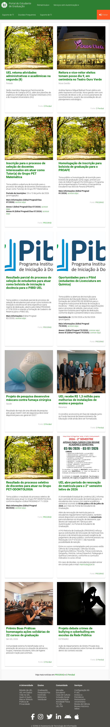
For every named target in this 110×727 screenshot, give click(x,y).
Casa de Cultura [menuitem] (63, 695)
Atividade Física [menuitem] (63, 702)
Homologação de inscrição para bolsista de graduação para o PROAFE (80, 166)
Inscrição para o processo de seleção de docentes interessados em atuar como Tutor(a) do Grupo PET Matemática (25, 170)
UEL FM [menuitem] (59, 706)
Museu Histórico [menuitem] (81, 706)
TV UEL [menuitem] (59, 704)
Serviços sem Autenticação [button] (66, 5)
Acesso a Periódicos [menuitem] (79, 696)
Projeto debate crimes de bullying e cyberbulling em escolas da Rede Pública (77, 632)
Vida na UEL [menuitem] (24, 695)
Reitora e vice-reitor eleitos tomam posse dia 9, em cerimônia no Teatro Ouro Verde (80, 76)
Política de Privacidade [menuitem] (24, 703)
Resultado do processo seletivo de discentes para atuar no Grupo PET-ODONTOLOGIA (28, 486)
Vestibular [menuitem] (42, 699)
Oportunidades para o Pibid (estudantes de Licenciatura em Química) (80, 281)
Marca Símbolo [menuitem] (26, 699)
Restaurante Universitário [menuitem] (80, 700)
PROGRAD (47, 223)
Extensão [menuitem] (42, 695)
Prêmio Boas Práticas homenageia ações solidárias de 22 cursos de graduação (28, 632)
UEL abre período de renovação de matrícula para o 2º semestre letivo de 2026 (80, 486)
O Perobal (48, 106)
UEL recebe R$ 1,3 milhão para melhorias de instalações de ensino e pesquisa (79, 400)
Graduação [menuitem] (43, 690)
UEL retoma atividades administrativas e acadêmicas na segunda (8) (28, 76)
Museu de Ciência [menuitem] (82, 704)
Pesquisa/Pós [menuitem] (44, 692)
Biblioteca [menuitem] (42, 697)
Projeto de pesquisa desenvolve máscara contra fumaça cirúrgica (28, 398)
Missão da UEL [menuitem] (25, 690)
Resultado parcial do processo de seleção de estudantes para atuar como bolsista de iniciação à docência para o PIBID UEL (28, 283)
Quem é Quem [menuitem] (25, 697)
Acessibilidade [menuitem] (62, 699)
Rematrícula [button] (43, 5)
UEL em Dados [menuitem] (25, 692)
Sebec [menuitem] (77, 708)
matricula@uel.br (87, 564)
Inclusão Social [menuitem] (62, 697)
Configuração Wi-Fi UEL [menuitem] (82, 691)
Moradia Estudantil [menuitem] (60, 691)
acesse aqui (20, 202)
